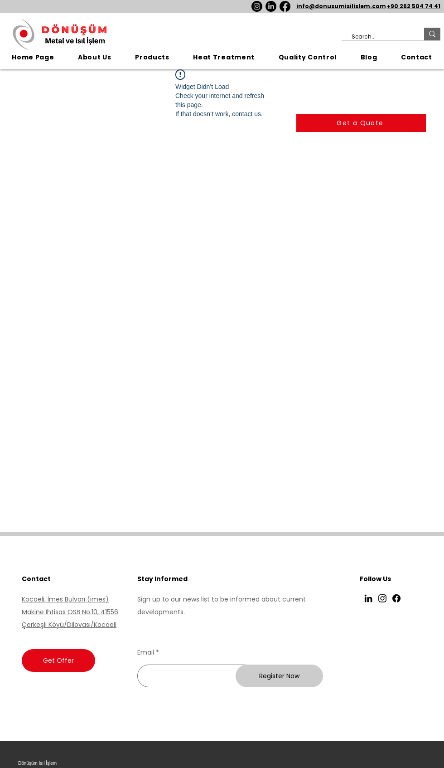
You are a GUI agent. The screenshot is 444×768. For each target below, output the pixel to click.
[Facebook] (285, 6)
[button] (152, 57)
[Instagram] (256, 6)
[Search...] (378, 37)
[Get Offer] (58, 660)
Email (145, 652)
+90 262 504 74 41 (413, 6)
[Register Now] (279, 676)
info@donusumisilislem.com (341, 6)
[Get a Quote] (361, 123)
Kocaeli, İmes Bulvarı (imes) (65, 599)
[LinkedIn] (270, 6)
